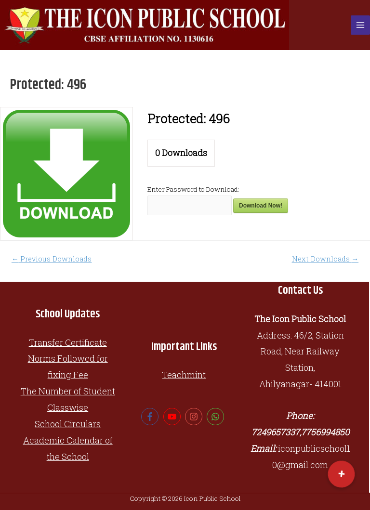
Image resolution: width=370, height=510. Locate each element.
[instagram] (195, 416)
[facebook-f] (151, 416)
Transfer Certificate (68, 342)
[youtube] (173, 416)
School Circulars (68, 424)
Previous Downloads (52, 258)
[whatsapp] (216, 416)
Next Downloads (325, 258)
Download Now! (260, 205)
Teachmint (184, 374)
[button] (341, 474)
